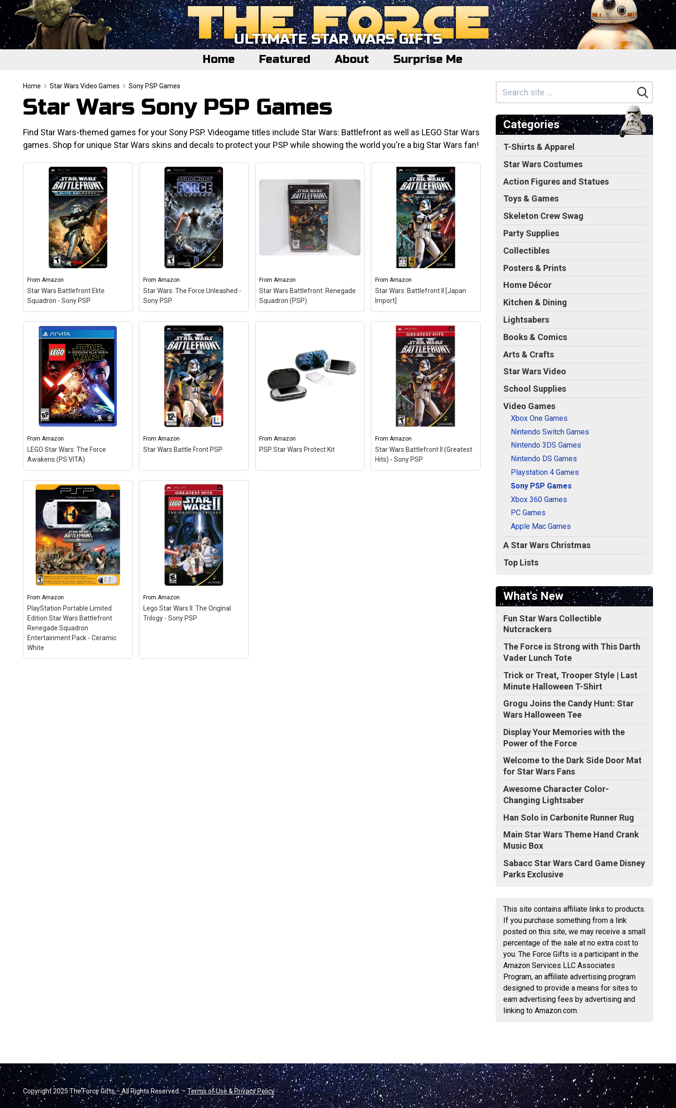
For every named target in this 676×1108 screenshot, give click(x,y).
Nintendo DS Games (544, 458)
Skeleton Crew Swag (543, 216)
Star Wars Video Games (85, 86)
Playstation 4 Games (545, 472)
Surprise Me (427, 59)
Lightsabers (526, 320)
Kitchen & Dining (535, 302)
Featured (284, 59)
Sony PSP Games (154, 86)
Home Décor (527, 285)
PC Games (528, 512)
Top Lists (520, 562)
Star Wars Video (534, 371)
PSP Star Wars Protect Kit (297, 449)
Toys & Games (531, 198)
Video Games (529, 406)
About (352, 59)
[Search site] (565, 92)
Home (219, 59)
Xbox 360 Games (539, 499)
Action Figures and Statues (556, 181)
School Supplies (534, 389)
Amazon (53, 280)
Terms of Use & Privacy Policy (231, 1091)
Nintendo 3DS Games (546, 445)
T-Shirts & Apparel (539, 147)
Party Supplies (531, 233)
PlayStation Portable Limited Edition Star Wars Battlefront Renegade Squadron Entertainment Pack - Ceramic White (71, 627)
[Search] (642, 92)
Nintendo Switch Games (550, 431)
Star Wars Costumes (543, 164)
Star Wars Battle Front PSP (183, 449)
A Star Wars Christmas (547, 545)
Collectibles (526, 251)
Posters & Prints (534, 268)
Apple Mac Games (541, 526)
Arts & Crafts (528, 354)
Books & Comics (535, 337)
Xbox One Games (539, 418)
